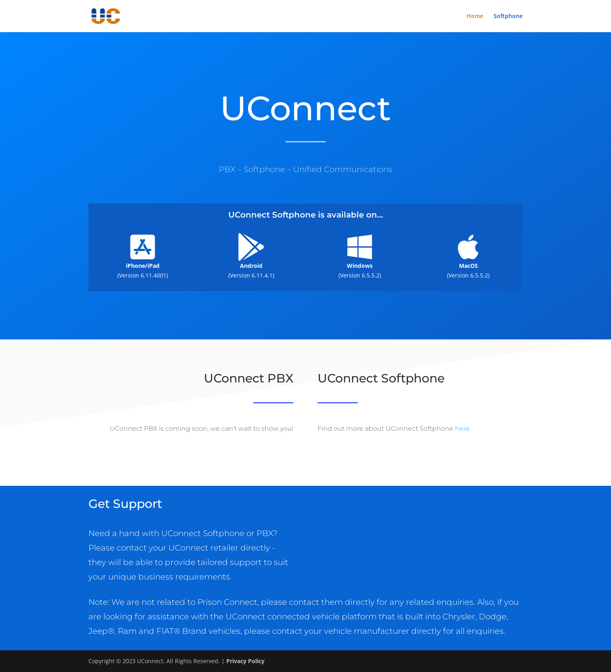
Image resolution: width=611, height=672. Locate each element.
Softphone (508, 16)
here (462, 428)
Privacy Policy (245, 661)
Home (475, 16)
